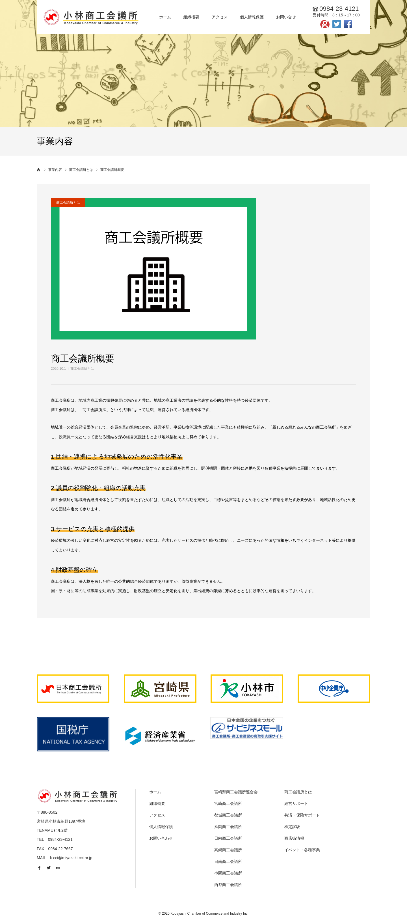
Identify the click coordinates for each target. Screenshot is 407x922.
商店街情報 (294, 838)
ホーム (155, 792)
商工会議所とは (82, 369)
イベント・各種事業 (302, 850)
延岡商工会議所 (228, 826)
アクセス (157, 815)
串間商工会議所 (228, 873)
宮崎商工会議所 (228, 803)
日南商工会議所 (228, 861)
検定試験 (292, 826)
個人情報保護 (161, 826)
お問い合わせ (161, 838)
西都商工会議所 (228, 884)
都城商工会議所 (228, 815)
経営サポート (296, 803)
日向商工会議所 (228, 838)
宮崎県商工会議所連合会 (236, 792)
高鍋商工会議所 (228, 850)
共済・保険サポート (302, 815)
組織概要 (157, 803)
